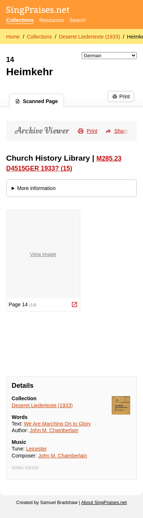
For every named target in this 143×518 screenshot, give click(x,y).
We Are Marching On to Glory (57, 424)
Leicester (36, 449)
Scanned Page (36, 101)
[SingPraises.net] (38, 11)
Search (77, 20)
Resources (51, 20)
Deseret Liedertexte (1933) (89, 37)
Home (13, 37)
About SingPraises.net (104, 502)
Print (121, 96)
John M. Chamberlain (54, 430)
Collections (20, 20)
